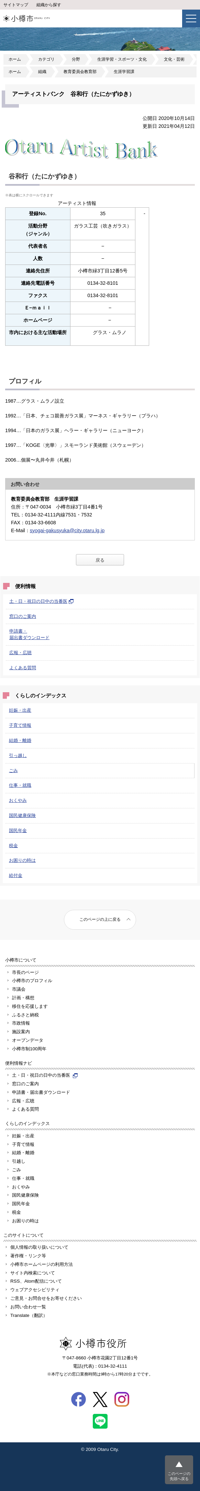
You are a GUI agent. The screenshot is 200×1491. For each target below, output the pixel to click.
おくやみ (18, 800)
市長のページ (25, 972)
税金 (13, 845)
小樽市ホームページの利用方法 (41, 1264)
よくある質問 (22, 667)
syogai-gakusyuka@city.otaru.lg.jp (67, 530)
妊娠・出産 (20, 710)
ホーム (15, 59)
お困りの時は (22, 860)
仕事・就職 (20, 785)
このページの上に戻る (100, 919)
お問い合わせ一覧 (28, 1306)
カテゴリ (46, 59)
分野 (76, 59)
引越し (18, 1161)
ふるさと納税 (25, 1014)
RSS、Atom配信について (36, 1281)
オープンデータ (27, 1040)
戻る (100, 560)
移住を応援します (30, 1006)
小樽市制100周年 (29, 1048)
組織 (42, 72)
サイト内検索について (32, 1272)
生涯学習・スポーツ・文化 (122, 59)
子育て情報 (20, 725)
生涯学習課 (124, 72)
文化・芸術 (174, 59)
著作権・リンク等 (28, 1255)
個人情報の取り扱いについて (39, 1247)
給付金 (15, 875)
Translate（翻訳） (28, 1315)
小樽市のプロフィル (32, 980)
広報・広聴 (20, 652)
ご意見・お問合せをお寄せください (46, 1298)
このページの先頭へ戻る (179, 1476)
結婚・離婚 (20, 740)
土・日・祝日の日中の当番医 (41, 601)
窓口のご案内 (22, 616)
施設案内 (21, 1031)
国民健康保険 (22, 815)
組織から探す (48, 5)
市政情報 (21, 1023)
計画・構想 (23, 997)
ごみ (13, 770)
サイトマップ (15, 5)
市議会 (18, 989)
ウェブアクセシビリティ (34, 1289)
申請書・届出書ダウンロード (41, 1092)
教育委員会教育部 (80, 72)
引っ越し (18, 755)
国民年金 (18, 830)
